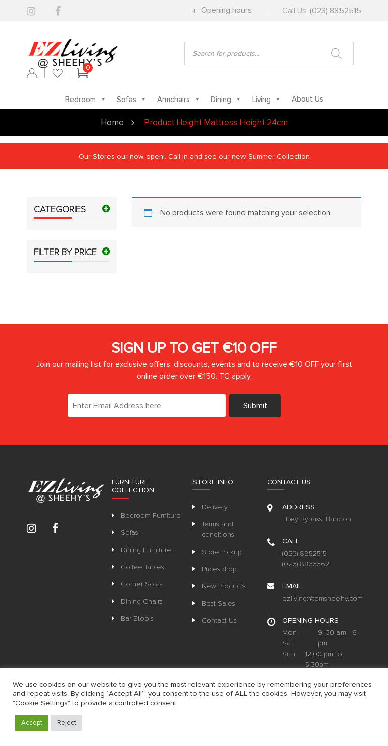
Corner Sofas (142, 584)
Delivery (215, 507)
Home (112, 122)
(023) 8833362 (305, 564)
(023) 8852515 (335, 11)
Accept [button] (31, 723)
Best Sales (218, 603)
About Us (307, 99)
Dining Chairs (142, 601)
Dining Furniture (146, 549)
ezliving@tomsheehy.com (322, 598)
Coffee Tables (142, 567)
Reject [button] (66, 723)
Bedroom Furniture (151, 515)
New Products (224, 586)
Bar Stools (137, 618)
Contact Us (219, 620)
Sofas (129, 532)
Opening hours (225, 10)
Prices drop (219, 569)
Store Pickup (222, 552)
